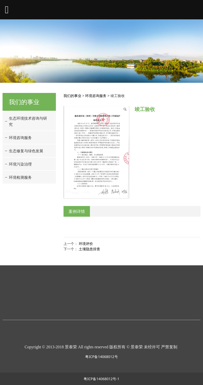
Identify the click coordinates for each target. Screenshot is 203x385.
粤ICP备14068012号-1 (101, 378)
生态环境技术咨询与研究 (28, 121)
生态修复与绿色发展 (26, 150)
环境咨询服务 (20, 137)
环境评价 (86, 243)
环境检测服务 (20, 177)
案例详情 (77, 211)
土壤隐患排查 (89, 248)
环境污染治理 (20, 164)
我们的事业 (72, 95)
